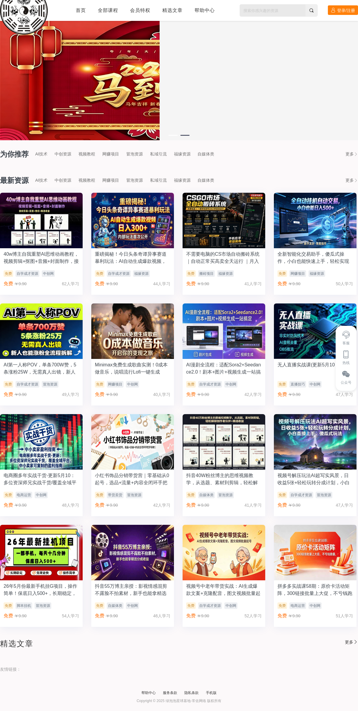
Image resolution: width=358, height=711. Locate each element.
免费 (8, 274)
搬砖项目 (206, 274)
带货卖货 (115, 495)
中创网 (48, 274)
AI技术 (41, 154)
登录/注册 (343, 10)
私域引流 (158, 154)
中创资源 (63, 154)
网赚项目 (110, 154)
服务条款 (170, 693)
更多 (351, 154)
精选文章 (172, 10)
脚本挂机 (24, 606)
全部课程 (108, 10)
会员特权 (140, 10)
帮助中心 (205, 10)
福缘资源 (182, 154)
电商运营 (24, 495)
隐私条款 (191, 693)
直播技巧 (298, 384)
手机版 (211, 693)
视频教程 (86, 154)
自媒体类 (205, 154)
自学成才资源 (27, 274)
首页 (81, 10)
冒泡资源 (134, 154)
